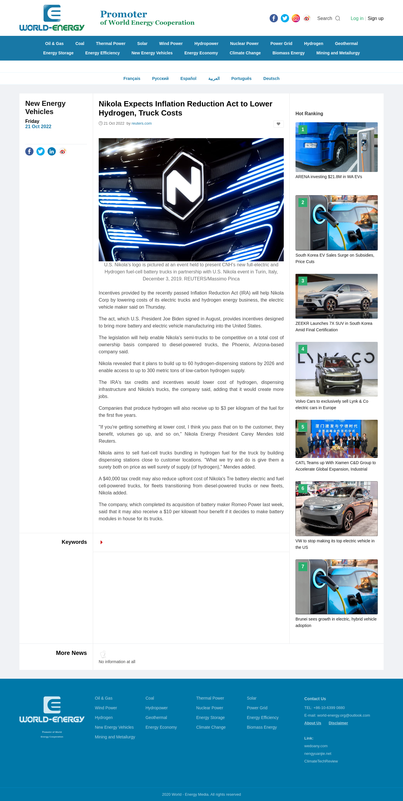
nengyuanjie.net (317, 753)
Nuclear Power (244, 43)
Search (324, 18)
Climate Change (245, 53)
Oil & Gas (54, 43)
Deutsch (271, 78)
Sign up (376, 18)
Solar (142, 43)
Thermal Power (110, 43)
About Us (312, 723)
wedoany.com (316, 746)
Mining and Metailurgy (338, 53)
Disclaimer (338, 723)
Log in (357, 18)
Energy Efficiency (102, 53)
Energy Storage (58, 53)
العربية (214, 78)
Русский (160, 78)
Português (241, 78)
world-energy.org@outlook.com (343, 715)
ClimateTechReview (321, 761)
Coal (79, 43)
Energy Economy (201, 53)
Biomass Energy (289, 53)
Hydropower (206, 43)
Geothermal (346, 43)
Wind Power (171, 43)
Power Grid (282, 43)
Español (188, 78)
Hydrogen (313, 43)
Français (131, 78)
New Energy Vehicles (152, 53)
